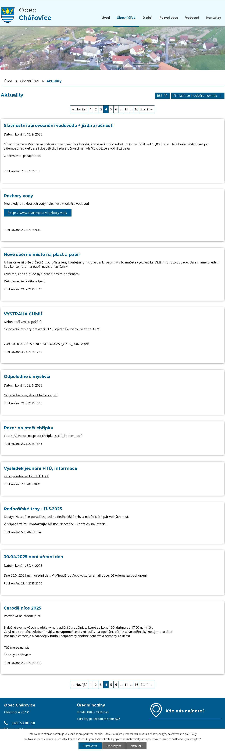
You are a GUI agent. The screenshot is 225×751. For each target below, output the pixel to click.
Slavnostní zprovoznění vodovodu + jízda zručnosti (59, 125)
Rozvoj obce (168, 17)
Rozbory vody (18, 195)
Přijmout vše (90, 745)
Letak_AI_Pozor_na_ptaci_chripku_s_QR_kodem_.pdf (42, 436)
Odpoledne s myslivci (27, 376)
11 (126, 109)
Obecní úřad (126, 17)
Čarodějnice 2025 (22, 608)
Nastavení (136, 745)
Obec (35, 14)
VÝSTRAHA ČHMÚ (23, 313)
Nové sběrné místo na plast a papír (42, 254)
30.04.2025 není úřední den (33, 556)
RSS (162, 95)
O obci (147, 17)
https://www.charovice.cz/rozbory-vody (37, 213)
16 (136, 109)
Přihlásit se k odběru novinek (198, 95)
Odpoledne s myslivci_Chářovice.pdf (31, 395)
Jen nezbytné (114, 745)
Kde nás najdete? (185, 710)
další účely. (191, 734)
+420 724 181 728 (23, 723)
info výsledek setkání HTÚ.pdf (26, 476)
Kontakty (213, 17)
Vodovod (192, 17)
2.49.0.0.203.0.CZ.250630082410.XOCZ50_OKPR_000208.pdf (46, 344)
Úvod (106, 17)
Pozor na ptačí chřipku (28, 427)
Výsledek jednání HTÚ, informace (40, 468)
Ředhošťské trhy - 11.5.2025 (33, 508)
